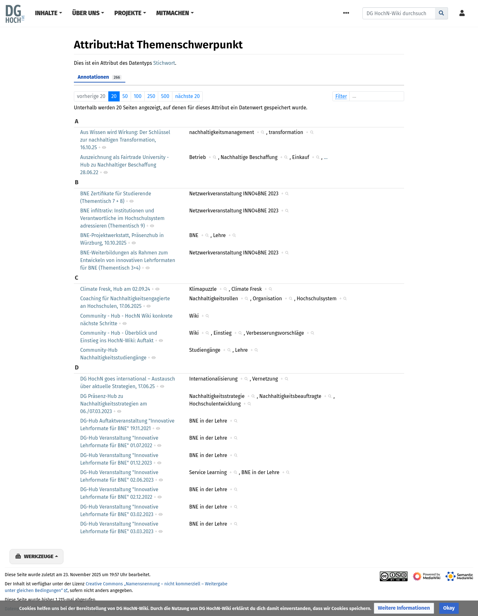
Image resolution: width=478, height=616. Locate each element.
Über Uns (86, 13)
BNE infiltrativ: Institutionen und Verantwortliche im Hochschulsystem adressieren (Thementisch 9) (122, 218)
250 (151, 96)
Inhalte (46, 13)
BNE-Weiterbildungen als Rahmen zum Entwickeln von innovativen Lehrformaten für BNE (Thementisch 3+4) (127, 260)
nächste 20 (187, 96)
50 (125, 96)
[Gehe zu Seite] (441, 13)
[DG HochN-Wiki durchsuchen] (398, 13)
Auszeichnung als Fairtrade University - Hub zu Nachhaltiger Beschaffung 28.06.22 (124, 164)
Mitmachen (172, 13)
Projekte (127, 13)
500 (165, 96)
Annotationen (100, 77)
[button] (404, 608)
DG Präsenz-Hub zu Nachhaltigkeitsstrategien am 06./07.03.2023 (113, 403)
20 (114, 96)
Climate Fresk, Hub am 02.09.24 (115, 289)
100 (137, 96)
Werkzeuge (38, 556)
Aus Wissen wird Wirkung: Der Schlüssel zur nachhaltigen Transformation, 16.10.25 (125, 139)
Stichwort (164, 63)
